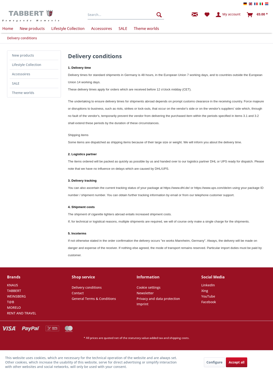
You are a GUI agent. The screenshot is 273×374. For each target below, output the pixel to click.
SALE (15, 83)
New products (23, 55)
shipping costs (179, 338)
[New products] (32, 28)
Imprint (142, 304)
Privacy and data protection (158, 298)
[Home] (9, 28)
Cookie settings (149, 287)
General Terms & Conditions (94, 298)
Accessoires (21, 74)
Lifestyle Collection (26, 64)
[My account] (228, 14)
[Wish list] (207, 14)
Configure (214, 362)
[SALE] (123, 28)
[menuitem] (126, 14)
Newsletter (145, 293)
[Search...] (126, 14)
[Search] (159, 14)
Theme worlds (23, 92)
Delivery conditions (87, 287)
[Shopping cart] (257, 14)
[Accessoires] (101, 28)
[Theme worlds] (146, 28)
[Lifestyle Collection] (68, 28)
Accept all (236, 362)
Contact (78, 293)
